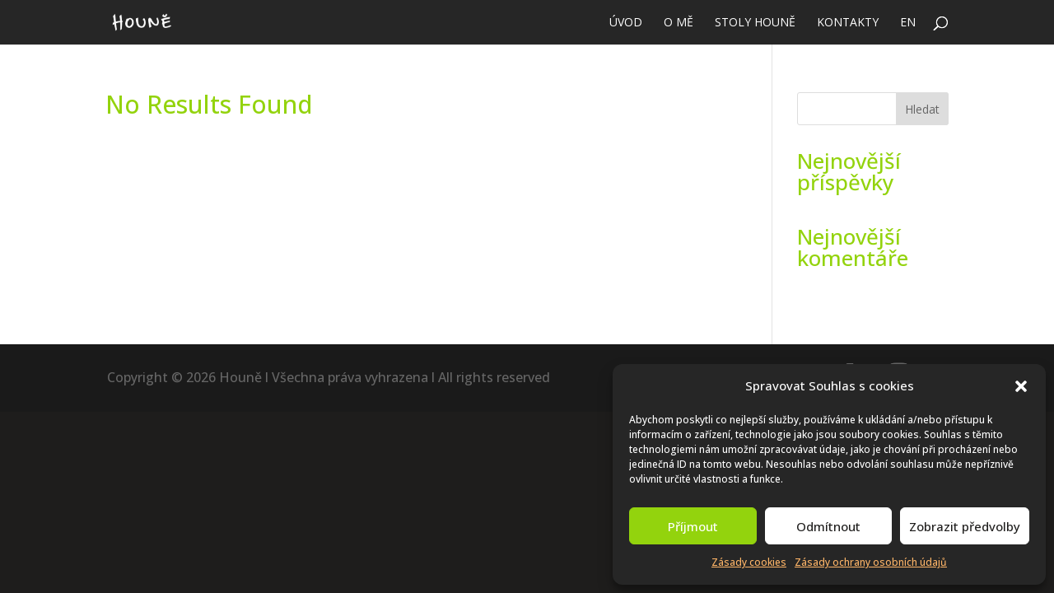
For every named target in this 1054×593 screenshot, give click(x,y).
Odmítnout (828, 526)
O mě (678, 23)
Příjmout (693, 526)
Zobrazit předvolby (964, 526)
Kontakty (848, 23)
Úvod (625, 23)
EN (908, 23)
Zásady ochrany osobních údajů (871, 562)
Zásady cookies (748, 562)
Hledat (922, 109)
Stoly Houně (755, 23)
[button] (1021, 386)
